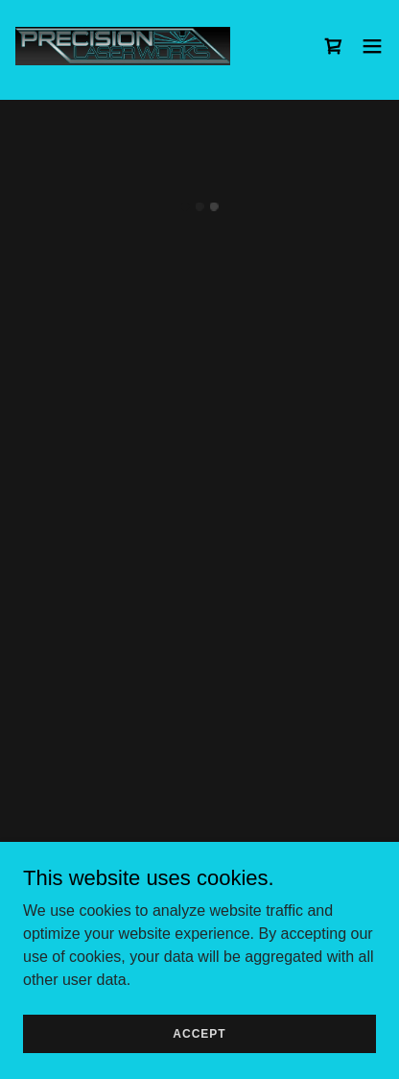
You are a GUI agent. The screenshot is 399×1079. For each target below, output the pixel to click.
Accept (199, 1033)
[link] (122, 46)
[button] (334, 46)
